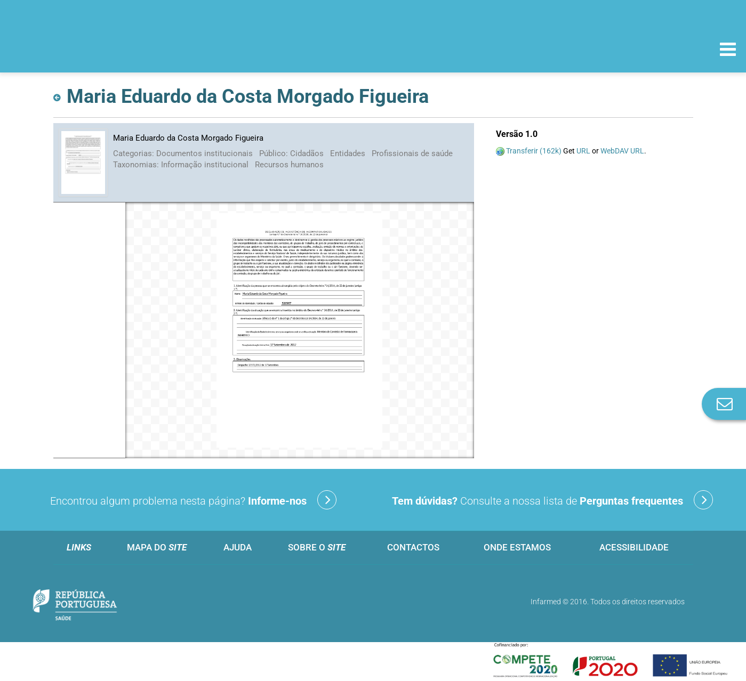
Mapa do (157, 547)
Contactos (413, 547)
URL (583, 151)
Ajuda (237, 547)
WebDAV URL (622, 151)
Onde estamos (517, 547)
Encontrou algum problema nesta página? (193, 499)
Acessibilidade (634, 547)
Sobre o (317, 547)
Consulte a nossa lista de (552, 499)
